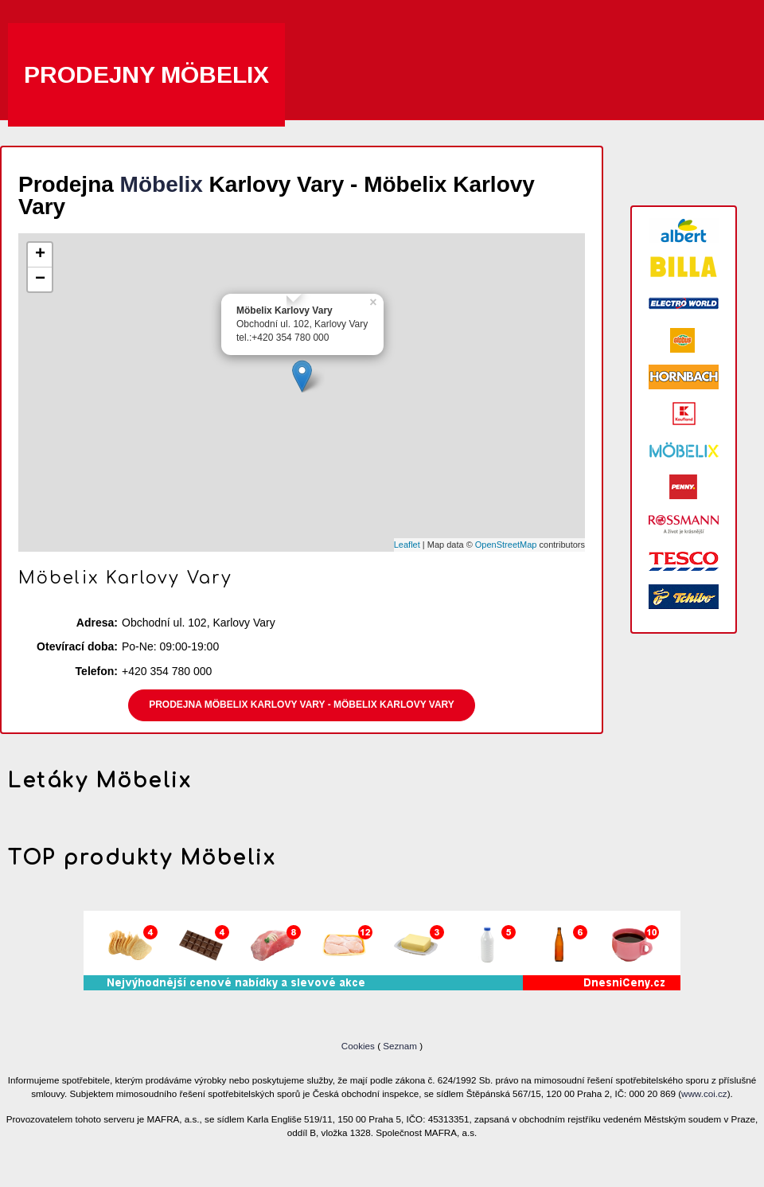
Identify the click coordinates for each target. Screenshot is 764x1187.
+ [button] (40, 255)
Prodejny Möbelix (146, 74)
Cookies (359, 1046)
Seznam (399, 1046)
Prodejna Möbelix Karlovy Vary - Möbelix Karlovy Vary (301, 704)
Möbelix (161, 184)
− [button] (40, 279)
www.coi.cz (704, 1093)
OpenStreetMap (506, 544)
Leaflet (407, 544)
